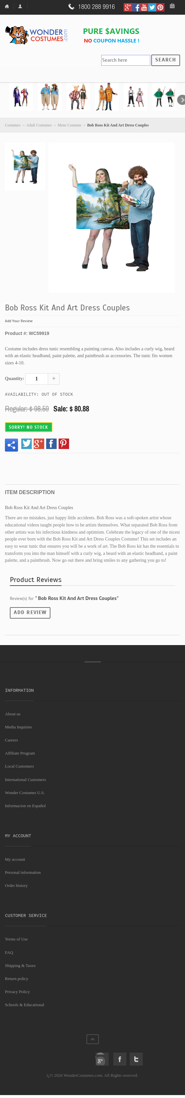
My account (15, 859)
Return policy (16, 978)
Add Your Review (19, 321)
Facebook (119, 1059)
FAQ (9, 952)
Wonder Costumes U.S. (25, 792)
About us (12, 713)
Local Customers (19, 766)
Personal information (23, 872)
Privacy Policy (17, 991)
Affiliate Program (20, 753)
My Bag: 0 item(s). (172, 6)
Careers (11, 740)
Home (9, 6)
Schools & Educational (24, 1004)
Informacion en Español (25, 805)
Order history (16, 885)
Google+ (102, 1059)
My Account (21, 6)
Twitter (136, 1059)
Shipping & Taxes (20, 965)
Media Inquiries (18, 726)
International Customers (25, 779)
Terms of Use (16, 939)
